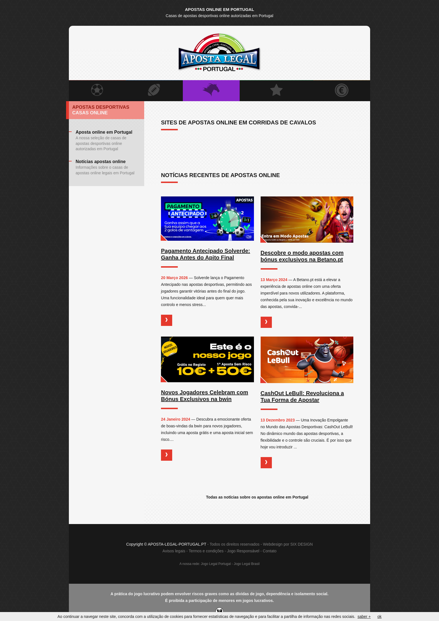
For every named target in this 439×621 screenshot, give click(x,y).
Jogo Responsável (243, 551)
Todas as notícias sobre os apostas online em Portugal (257, 497)
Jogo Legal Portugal (216, 564)
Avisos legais (173, 551)
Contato (270, 551)
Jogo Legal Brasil (247, 564)
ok (379, 616)
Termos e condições (206, 551)
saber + (364, 616)
